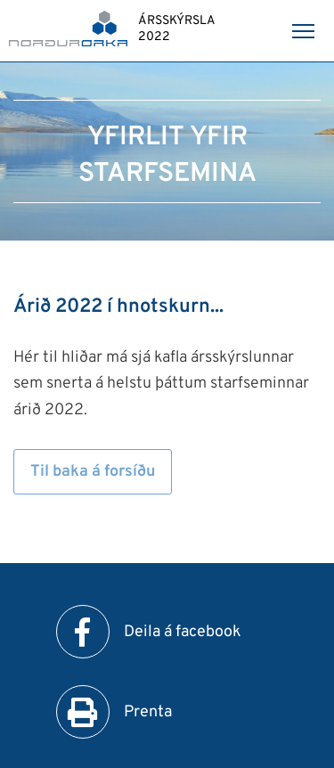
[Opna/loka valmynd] (303, 31)
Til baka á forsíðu (92, 472)
